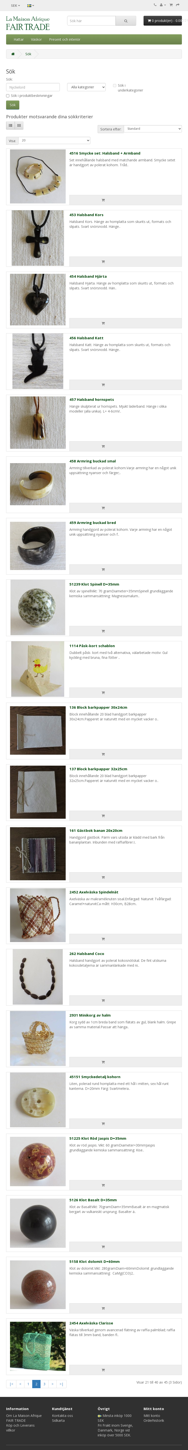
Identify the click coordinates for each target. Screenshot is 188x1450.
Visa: (12, 140)
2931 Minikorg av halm (90, 1015)
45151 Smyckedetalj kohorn (94, 1076)
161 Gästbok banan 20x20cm (95, 830)
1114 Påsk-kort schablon (92, 645)
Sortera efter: (110, 129)
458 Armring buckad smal (92, 461)
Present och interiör (64, 39)
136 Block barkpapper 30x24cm (98, 707)
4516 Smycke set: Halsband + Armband (104, 153)
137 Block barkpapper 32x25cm (98, 768)
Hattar (19, 39)
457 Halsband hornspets (91, 399)
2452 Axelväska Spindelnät (93, 892)
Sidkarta (58, 1420)
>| (61, 1384)
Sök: (9, 79)
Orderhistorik (154, 1420)
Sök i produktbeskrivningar (29, 95)
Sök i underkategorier (128, 87)
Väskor (36, 39)
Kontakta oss (62, 1415)
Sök (28, 54)
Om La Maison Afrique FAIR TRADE (24, 1418)
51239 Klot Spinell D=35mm (94, 584)
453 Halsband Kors (86, 214)
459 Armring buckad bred (92, 522)
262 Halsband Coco (86, 953)
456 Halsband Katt (86, 337)
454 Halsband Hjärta (88, 276)
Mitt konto (152, 1415)
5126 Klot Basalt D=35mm (93, 1199)
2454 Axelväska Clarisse (91, 1323)
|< (11, 1384)
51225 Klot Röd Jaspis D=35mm (97, 1138)
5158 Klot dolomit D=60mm (94, 1261)
